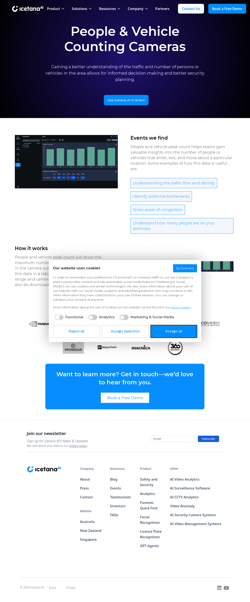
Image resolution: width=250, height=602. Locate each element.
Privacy (71, 588)
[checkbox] (68, 317)
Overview (185, 268)
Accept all (173, 331)
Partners (162, 8)
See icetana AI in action (126, 100)
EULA (52, 588)
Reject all (76, 331)
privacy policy (78, 446)
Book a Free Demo (125, 400)
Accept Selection (125, 331)
